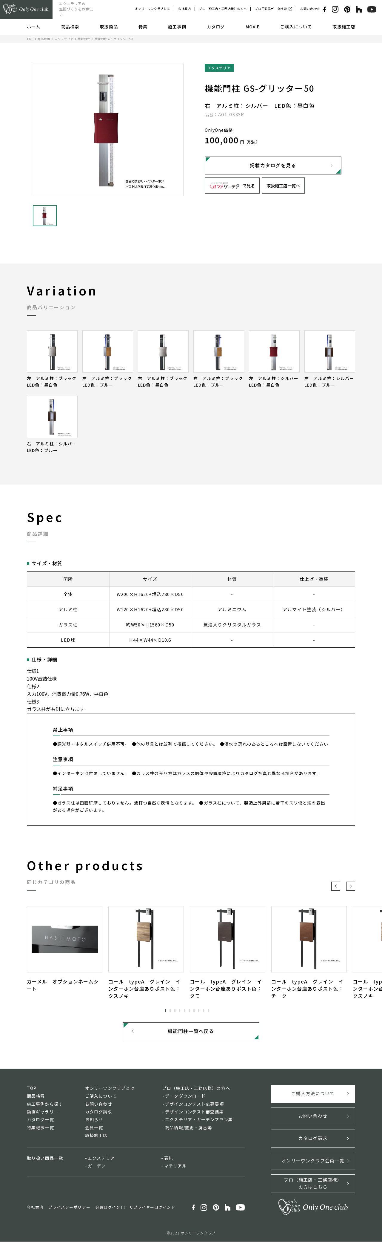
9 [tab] (203, 1010)
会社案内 (184, 8)
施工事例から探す (45, 1106)
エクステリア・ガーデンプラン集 (199, 1122)
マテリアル (175, 1168)
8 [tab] (198, 1010)
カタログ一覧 (40, 1122)
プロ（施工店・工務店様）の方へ (223, 8)
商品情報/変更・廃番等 (188, 1130)
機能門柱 (84, 38)
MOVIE (253, 27)
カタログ (216, 27)
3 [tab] (174, 1010)
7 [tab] (194, 1010)
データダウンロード (185, 1098)
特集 (142, 27)
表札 (168, 1160)
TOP (30, 38)
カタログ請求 (98, 1114)
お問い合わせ (309, 8)
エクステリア (64, 38)
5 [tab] (184, 1010)
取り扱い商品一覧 (45, 1160)
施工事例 (177, 27)
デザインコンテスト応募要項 (194, 1106)
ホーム (33, 27)
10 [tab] (208, 1010)
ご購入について (296, 27)
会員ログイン (107, 1209)
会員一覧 (94, 1130)
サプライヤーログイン (150, 1209)
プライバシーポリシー (69, 1209)
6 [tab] (189, 1010)
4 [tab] (179, 1010)
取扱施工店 (343, 27)
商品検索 (70, 27)
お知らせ (94, 1122)
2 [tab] (170, 1010)
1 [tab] (165, 1010)
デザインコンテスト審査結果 (194, 1114)
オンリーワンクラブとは (152, 8)
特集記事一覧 (40, 1130)
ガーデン (97, 1168)
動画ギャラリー (42, 1114)
